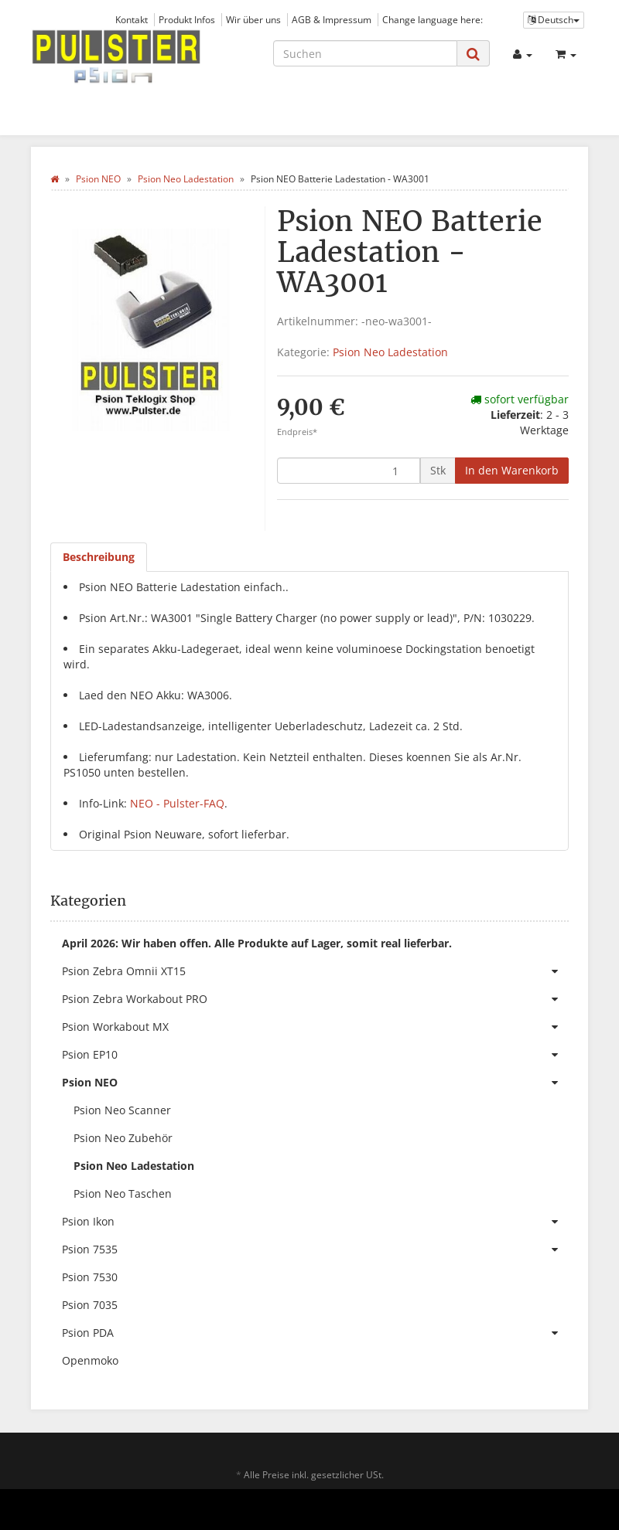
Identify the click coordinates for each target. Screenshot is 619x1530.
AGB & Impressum (331, 19)
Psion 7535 (315, 1249)
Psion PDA (315, 1333)
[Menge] (348, 470)
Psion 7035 (90, 1304)
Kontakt (131, 19)
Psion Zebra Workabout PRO (315, 999)
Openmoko (90, 1360)
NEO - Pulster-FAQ (177, 803)
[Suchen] (365, 53)
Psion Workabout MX (315, 1027)
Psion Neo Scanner (122, 1110)
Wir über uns (253, 19)
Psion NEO (315, 1082)
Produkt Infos (187, 19)
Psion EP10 (315, 1055)
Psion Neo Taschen (123, 1193)
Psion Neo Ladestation (390, 352)
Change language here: (432, 19)
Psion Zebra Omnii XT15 (315, 971)
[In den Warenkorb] (512, 470)
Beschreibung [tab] (99, 556)
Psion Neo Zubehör (123, 1137)
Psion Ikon (315, 1222)
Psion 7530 (90, 1277)
